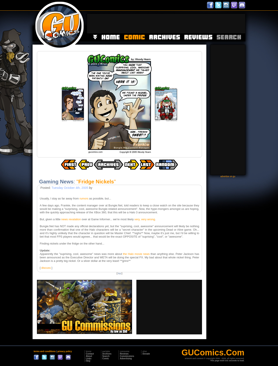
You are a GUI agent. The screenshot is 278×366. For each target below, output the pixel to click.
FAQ (88, 361)
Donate (146, 354)
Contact (90, 354)
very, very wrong (144, 219)
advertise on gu (227, 176)
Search (105, 356)
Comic (105, 358)
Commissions (127, 356)
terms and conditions (45, 351)
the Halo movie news (136, 254)
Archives (106, 354)
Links (88, 358)
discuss (46, 267)
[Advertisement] (166, 23)
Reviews (124, 354)
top (119, 273)
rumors (83, 198)
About (89, 356)
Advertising (126, 358)
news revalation (71, 219)
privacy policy (64, 351)
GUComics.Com (213, 352)
